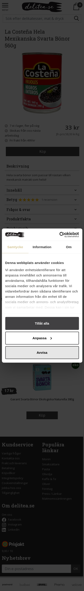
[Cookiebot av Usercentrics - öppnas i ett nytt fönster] (60, 234)
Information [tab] (42, 247)
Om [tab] (69, 247)
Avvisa (42, 352)
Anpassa (42, 338)
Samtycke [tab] (15, 247)
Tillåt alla (42, 323)
